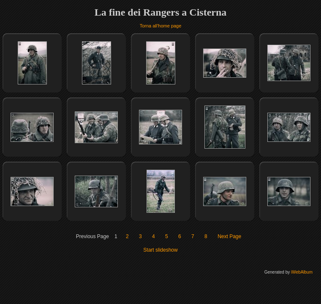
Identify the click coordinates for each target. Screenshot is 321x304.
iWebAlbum (302, 272)
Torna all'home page (161, 25)
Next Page (229, 236)
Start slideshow (160, 250)
